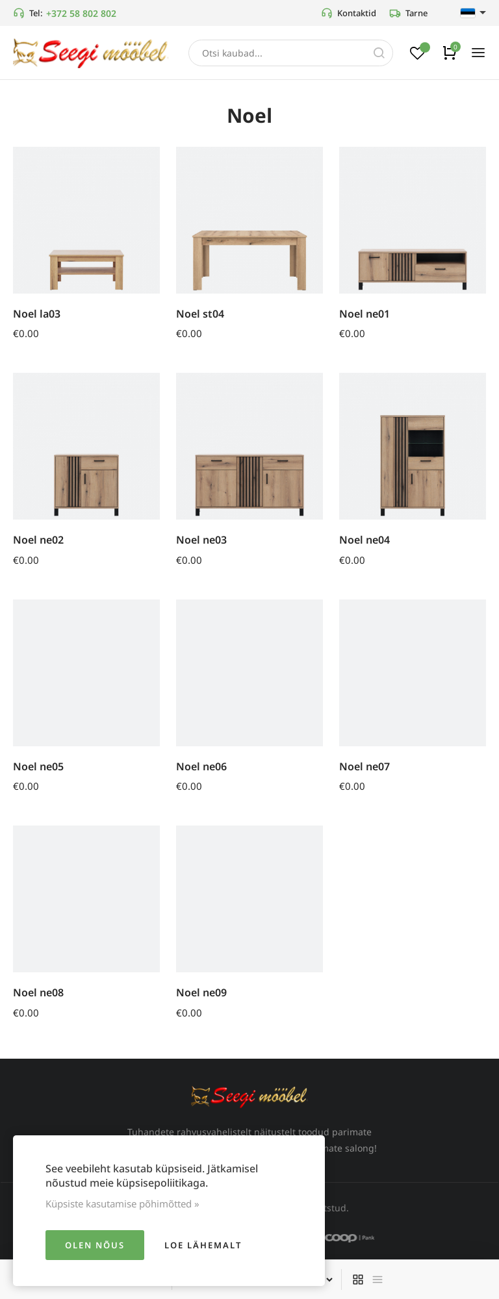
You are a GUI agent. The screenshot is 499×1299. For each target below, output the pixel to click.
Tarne (408, 13)
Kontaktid (348, 13)
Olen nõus (95, 1245)
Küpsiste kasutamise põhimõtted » (122, 1203)
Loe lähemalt (203, 1245)
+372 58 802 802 (81, 13)
